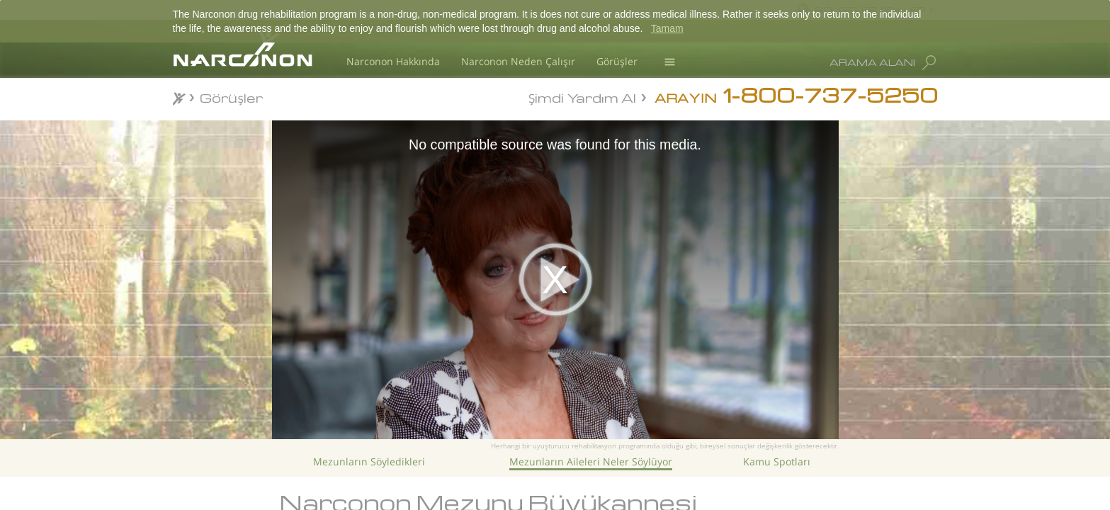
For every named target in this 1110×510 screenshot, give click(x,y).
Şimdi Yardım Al (582, 96)
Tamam (667, 28)
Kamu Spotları (776, 461)
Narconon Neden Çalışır (518, 61)
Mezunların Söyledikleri (369, 461)
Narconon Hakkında (393, 61)
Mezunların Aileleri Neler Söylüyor (590, 461)
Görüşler (617, 61)
